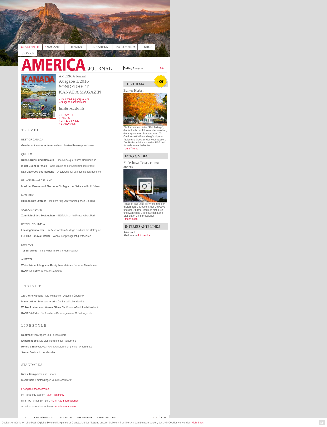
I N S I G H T (67, 117)
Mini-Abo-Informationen (65, 400)
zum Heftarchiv (55, 394)
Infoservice (144, 235)
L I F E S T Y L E (69, 120)
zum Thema (131, 148)
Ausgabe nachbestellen (73, 102)
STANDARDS (68, 123)
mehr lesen (131, 218)
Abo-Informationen (65, 406)
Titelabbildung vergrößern (74, 99)
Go (162, 68)
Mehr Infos (198, 422)
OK (322, 422)
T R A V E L (66, 115)
